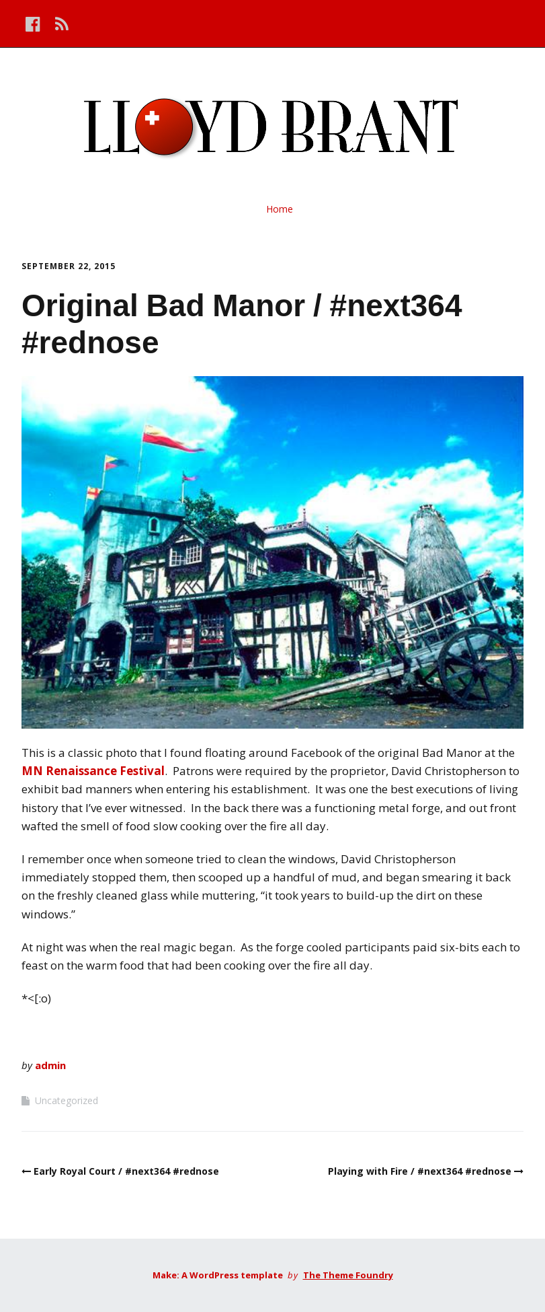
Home (279, 209)
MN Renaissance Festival (93, 770)
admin (50, 1065)
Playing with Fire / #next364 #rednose (419, 1171)
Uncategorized (66, 1100)
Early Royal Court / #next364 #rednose (126, 1171)
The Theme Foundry (348, 1275)
